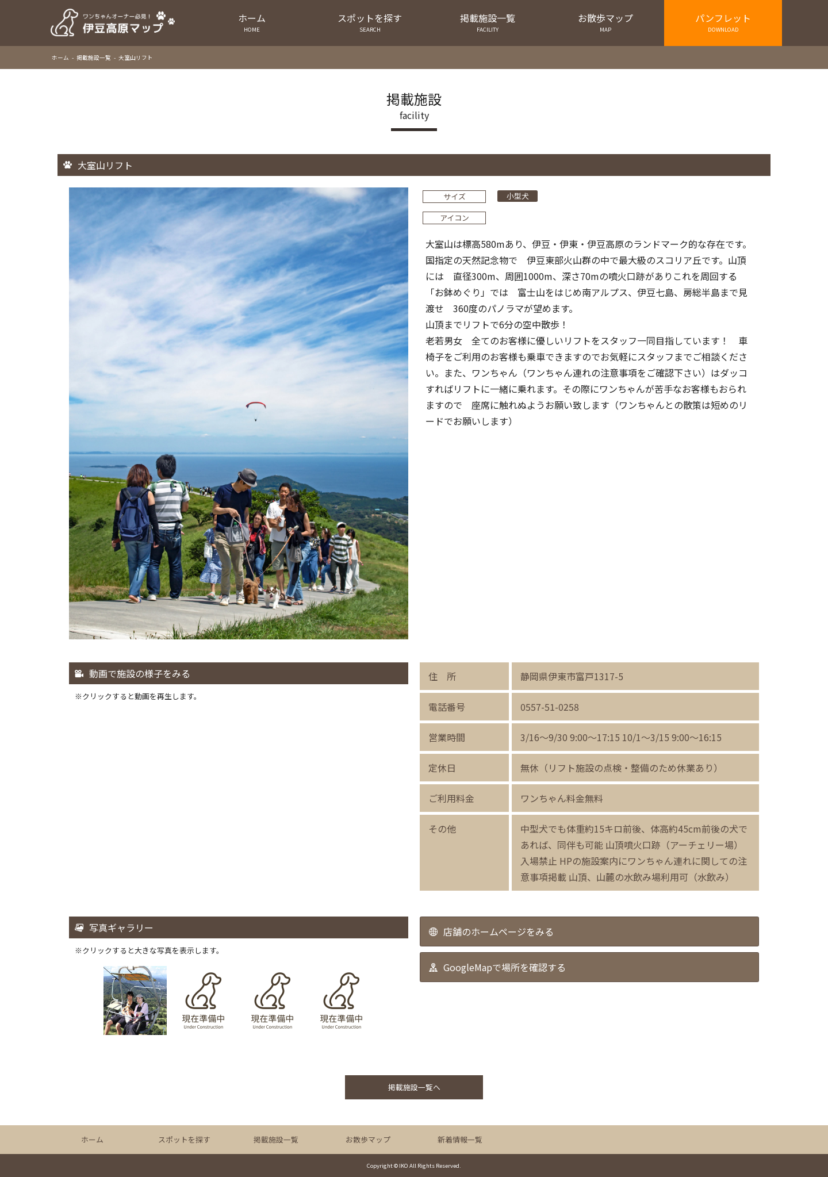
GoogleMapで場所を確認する (504, 967)
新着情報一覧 (460, 1139)
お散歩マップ (605, 22)
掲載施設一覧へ (414, 1087)
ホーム (252, 22)
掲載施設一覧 (488, 22)
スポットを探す (370, 22)
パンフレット (723, 22)
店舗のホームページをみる (498, 931)
